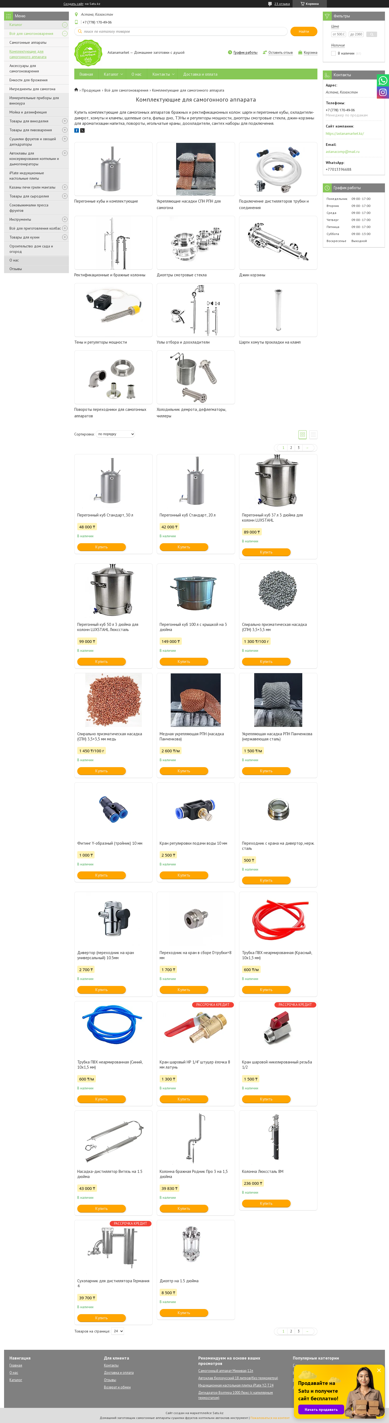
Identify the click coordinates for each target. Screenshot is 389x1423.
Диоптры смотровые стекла (182, 274)
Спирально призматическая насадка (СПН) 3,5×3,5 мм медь (109, 736)
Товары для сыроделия (29, 196)
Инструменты (20, 219)
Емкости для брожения (28, 80)
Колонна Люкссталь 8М (262, 1171)
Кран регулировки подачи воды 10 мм (193, 843)
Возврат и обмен (117, 1387)
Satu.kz (218, 1413)
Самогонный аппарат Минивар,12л (225, 1370)
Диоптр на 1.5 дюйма (179, 1280)
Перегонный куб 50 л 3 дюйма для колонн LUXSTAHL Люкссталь (107, 627)
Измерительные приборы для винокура (34, 100)
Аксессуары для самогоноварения (24, 68)
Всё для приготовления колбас (35, 228)
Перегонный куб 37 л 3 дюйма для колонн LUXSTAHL (272, 517)
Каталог (15, 24)
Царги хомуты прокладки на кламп (270, 342)
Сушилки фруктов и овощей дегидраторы (32, 141)
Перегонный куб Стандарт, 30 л (105, 515)
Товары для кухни (24, 237)
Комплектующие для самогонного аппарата (27, 54)
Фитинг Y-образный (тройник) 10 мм (109, 843)
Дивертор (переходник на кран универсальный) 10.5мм (105, 955)
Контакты (161, 74)
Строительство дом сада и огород (31, 249)
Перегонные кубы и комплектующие (106, 201)
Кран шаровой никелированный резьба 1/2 (277, 1064)
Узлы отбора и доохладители (183, 342)
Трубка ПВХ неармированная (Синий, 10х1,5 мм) (109, 1064)
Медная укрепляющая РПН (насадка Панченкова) (192, 736)
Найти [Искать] (304, 31)
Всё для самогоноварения (31, 33)
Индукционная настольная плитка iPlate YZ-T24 (235, 1385)
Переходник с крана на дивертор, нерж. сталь (278, 846)
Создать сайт (73, 4)
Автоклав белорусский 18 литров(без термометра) (238, 1378)
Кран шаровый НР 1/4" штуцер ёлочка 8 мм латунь (195, 1064)
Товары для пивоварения (30, 129)
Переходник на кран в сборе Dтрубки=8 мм (196, 955)
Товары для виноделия (28, 121)
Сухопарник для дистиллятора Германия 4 (113, 1283)
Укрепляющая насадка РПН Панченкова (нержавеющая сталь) (277, 736)
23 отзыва (282, 4)
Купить (101, 546)
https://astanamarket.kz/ (345, 133)
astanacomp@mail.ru (343, 151)
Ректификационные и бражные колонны (109, 274)
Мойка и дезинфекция (28, 112)
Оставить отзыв (281, 52)
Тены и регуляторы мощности (100, 342)
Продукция (91, 90)
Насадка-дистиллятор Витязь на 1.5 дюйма (109, 1174)
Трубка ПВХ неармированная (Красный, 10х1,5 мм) (277, 955)
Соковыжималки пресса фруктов (28, 208)
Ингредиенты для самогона (32, 88)
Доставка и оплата (200, 74)
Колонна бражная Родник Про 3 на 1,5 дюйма (194, 1174)
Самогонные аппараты (27, 42)
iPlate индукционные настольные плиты (26, 175)
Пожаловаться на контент (270, 1418)
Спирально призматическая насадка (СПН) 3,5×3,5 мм (274, 627)
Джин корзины (252, 274)
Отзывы (15, 268)
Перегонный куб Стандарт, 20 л (188, 515)
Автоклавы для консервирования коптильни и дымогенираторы (34, 158)
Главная (86, 74)
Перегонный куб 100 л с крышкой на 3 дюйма (193, 627)
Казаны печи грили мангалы (32, 187)
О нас (14, 260)
